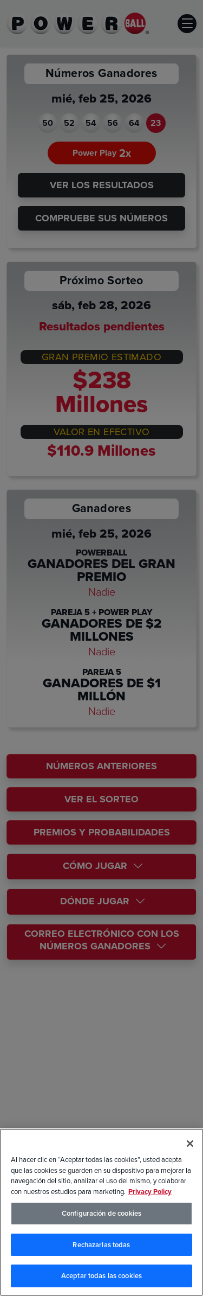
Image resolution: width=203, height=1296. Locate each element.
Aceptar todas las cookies (101, 1276)
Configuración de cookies (101, 1213)
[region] (101, 1212)
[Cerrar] (190, 1143)
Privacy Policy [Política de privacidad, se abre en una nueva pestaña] (150, 1191)
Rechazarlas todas (101, 1245)
